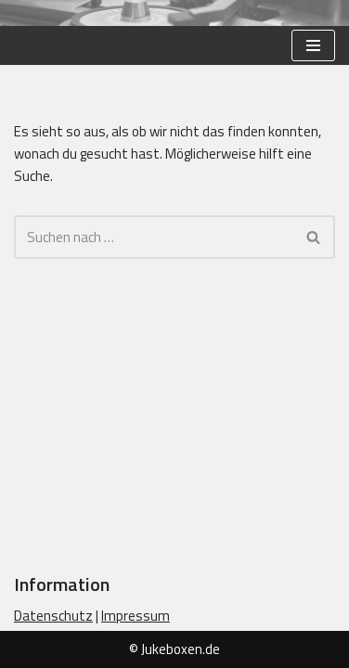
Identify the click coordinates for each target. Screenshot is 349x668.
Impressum (135, 615)
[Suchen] (153, 237)
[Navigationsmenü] (313, 45)
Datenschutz (53, 615)
